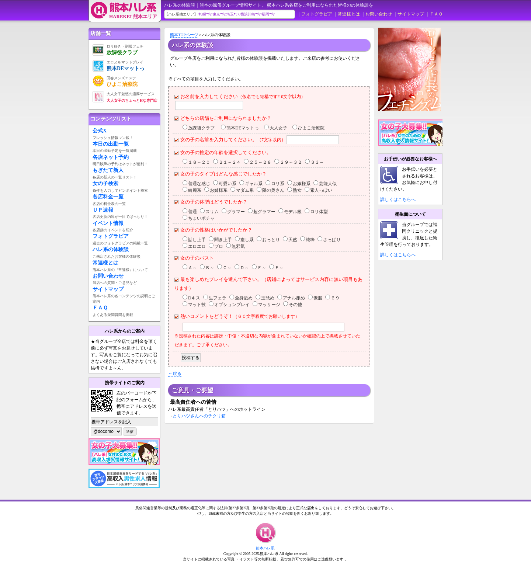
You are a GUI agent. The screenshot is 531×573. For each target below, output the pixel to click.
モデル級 (293, 211)
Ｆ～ (279, 267)
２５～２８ (260, 162)
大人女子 (278, 128)
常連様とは (349, 14)
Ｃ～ (227, 267)
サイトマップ (411, 14)
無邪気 (238, 246)
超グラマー (264, 211)
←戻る (174, 373)
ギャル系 (254, 183)
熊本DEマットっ (242, 128)
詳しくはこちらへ (398, 199)
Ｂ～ (209, 267)
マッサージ (269, 304)
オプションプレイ (232, 304)
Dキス (194, 298)
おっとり (271, 239)
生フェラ (217, 298)
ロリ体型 (319, 211)
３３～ (317, 162)
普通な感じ (199, 183)
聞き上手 (223, 239)
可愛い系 (227, 183)
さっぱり (332, 239)
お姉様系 (219, 190)
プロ (218, 246)
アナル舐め (294, 298)
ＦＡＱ (436, 14)
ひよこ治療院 (311, 128)
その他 (295, 304)
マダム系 (245, 190)
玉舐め (267, 298)
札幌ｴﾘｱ (205, 14)
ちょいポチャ (201, 218)
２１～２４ (230, 162)
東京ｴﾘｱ (219, 14)
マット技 (197, 304)
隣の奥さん (273, 190)
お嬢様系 (301, 183)
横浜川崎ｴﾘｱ (250, 14)
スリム (212, 211)
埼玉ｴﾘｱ (232, 14)
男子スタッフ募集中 (124, 478)
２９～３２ (291, 162)
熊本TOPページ (184, 34)
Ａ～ (192, 267)
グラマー (236, 211)
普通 (192, 211)
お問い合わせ (378, 14)
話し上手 (197, 239)
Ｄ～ (244, 267)
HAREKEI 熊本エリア (133, 16)
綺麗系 (194, 190)
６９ (335, 298)
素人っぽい (321, 190)
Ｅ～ (261, 267)
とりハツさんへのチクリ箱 (199, 416)
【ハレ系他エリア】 (181, 14)
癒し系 (247, 239)
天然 (292, 239)
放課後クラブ (201, 128)
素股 (317, 298)
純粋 (310, 239)
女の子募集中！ (417, 132)
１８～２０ (199, 162)
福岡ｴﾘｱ (268, 14)
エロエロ (197, 246)
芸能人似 (328, 183)
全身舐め (244, 298)
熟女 (297, 190)
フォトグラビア (316, 14)
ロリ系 (277, 183)
